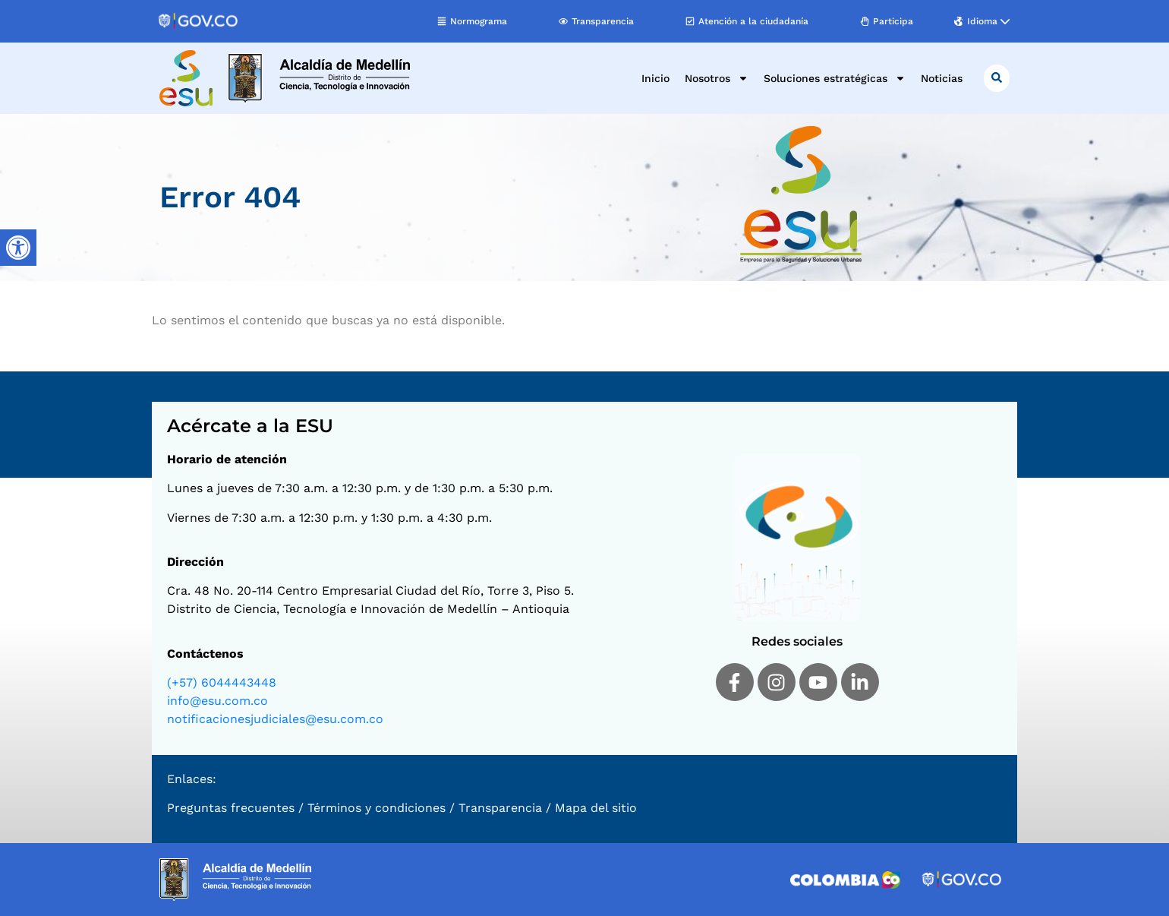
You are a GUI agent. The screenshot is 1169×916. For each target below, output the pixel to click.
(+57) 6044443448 (221, 682)
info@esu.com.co (217, 700)
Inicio (655, 78)
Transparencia (500, 808)
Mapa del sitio (596, 808)
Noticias (942, 78)
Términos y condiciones (376, 808)
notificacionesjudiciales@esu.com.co (275, 719)
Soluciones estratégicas (835, 78)
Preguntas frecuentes (231, 808)
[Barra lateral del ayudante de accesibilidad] (18, 247)
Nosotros (716, 78)
